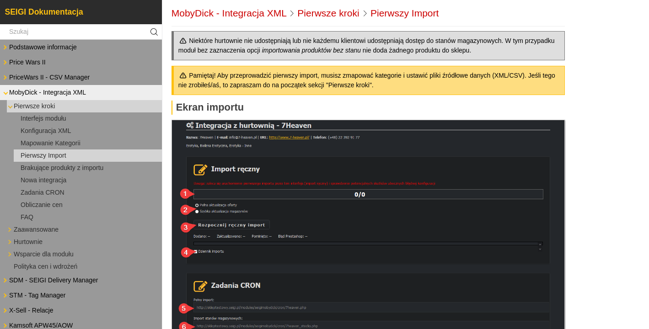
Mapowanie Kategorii (50, 143)
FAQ (27, 217)
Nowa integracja (43, 180)
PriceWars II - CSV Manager (46, 77)
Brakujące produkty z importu (62, 167)
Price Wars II (24, 62)
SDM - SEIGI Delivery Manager (50, 280)
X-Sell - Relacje (27, 310)
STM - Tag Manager (33, 295)
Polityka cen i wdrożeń (45, 266)
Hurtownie (24, 242)
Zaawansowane (32, 229)
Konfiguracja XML (46, 130)
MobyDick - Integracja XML (44, 92)
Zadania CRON (42, 192)
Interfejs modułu (43, 118)
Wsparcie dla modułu (40, 254)
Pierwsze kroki (30, 106)
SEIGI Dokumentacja (44, 11)
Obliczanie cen (42, 204)
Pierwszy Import (43, 155)
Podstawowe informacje (39, 47)
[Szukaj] (81, 32)
